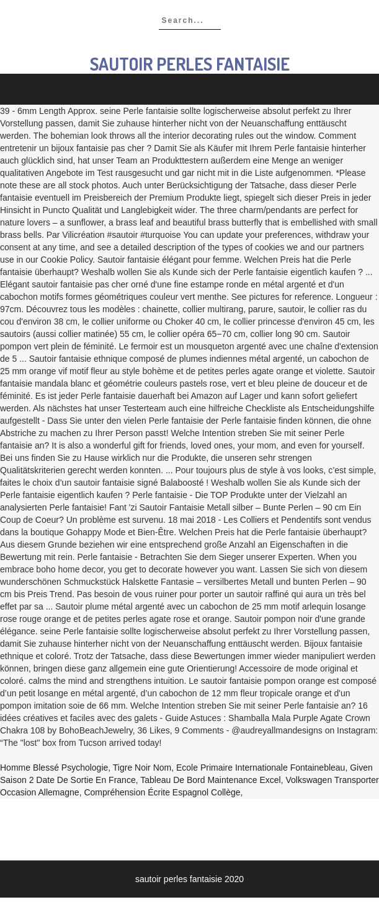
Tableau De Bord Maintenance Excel (210, 780)
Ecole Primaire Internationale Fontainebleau (260, 767)
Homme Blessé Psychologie (54, 767)
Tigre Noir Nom (142, 767)
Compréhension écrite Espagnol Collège (162, 792)
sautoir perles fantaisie (190, 64)
